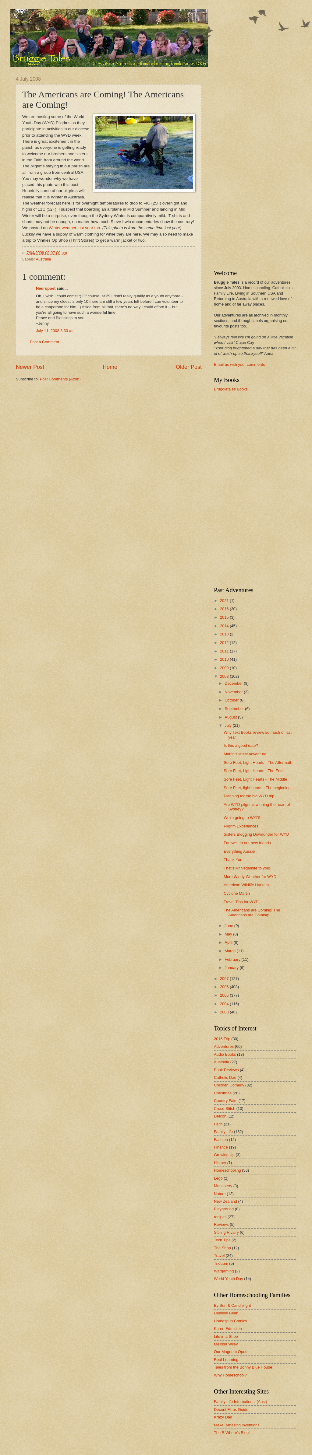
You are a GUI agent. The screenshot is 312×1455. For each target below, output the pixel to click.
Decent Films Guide (231, 1409)
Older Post (189, 367)
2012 (225, 642)
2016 (225, 609)
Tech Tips (222, 1240)
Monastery (223, 1186)
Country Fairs (225, 1100)
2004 (225, 1004)
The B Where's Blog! (232, 1432)
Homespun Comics (230, 1321)
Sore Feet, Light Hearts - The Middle (255, 779)
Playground (224, 1209)
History (220, 1162)
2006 (225, 987)
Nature (220, 1193)
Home (110, 367)
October (232, 700)
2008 (225, 676)
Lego (218, 1178)
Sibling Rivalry (226, 1232)
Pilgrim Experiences (241, 826)
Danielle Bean (226, 1313)
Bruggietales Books (231, 389)
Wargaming (224, 1271)
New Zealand (225, 1201)
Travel (219, 1255)
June (229, 925)
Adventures (224, 1046)
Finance (221, 1147)
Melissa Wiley (226, 1344)
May (229, 934)
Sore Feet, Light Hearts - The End (253, 770)
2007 (225, 978)
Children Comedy (229, 1085)
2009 (225, 668)
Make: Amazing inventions (237, 1425)
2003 (225, 1012)
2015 (225, 617)
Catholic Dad (225, 1077)
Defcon (220, 1116)
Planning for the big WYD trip (249, 796)
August (231, 717)
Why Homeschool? (230, 1375)
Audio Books (225, 1054)
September (235, 708)
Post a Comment (44, 342)
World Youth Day (228, 1278)
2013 (225, 634)
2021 (225, 600)
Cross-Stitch (224, 1108)
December (234, 683)
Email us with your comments (239, 364)
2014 (225, 626)
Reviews (221, 1224)
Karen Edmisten (228, 1328)
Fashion (221, 1139)
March (230, 951)
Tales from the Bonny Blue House (243, 1367)
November (234, 692)
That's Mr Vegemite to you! (247, 868)
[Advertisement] (238, 167)
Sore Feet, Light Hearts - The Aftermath (258, 762)
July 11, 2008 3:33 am (55, 330)
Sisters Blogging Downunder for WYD (256, 834)
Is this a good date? (241, 745)
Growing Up (224, 1154)
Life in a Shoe (226, 1336)
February (233, 959)
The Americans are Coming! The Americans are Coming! (252, 912)
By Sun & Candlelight (232, 1305)
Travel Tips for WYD (241, 902)
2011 (225, 651)
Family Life (223, 1131)
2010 (225, 659)
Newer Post (30, 367)
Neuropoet (45, 288)
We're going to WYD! (242, 817)
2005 (225, 995)
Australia (43, 259)
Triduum (221, 1263)
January (232, 967)
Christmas (223, 1093)
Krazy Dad (223, 1417)
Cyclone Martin (237, 893)
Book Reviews (226, 1070)
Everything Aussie (239, 851)
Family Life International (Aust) (240, 1401)
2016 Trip (222, 1039)
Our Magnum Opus (230, 1351)
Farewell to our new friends (247, 843)
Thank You (233, 859)
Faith (218, 1124)
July (228, 725)
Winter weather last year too (74, 228)
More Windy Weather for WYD (250, 876)
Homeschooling (227, 1170)
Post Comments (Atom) (60, 379)
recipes (220, 1217)
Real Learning (226, 1359)
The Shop (222, 1248)
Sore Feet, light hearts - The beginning (257, 787)
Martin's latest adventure (245, 754)
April (229, 942)
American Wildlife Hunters (246, 885)
